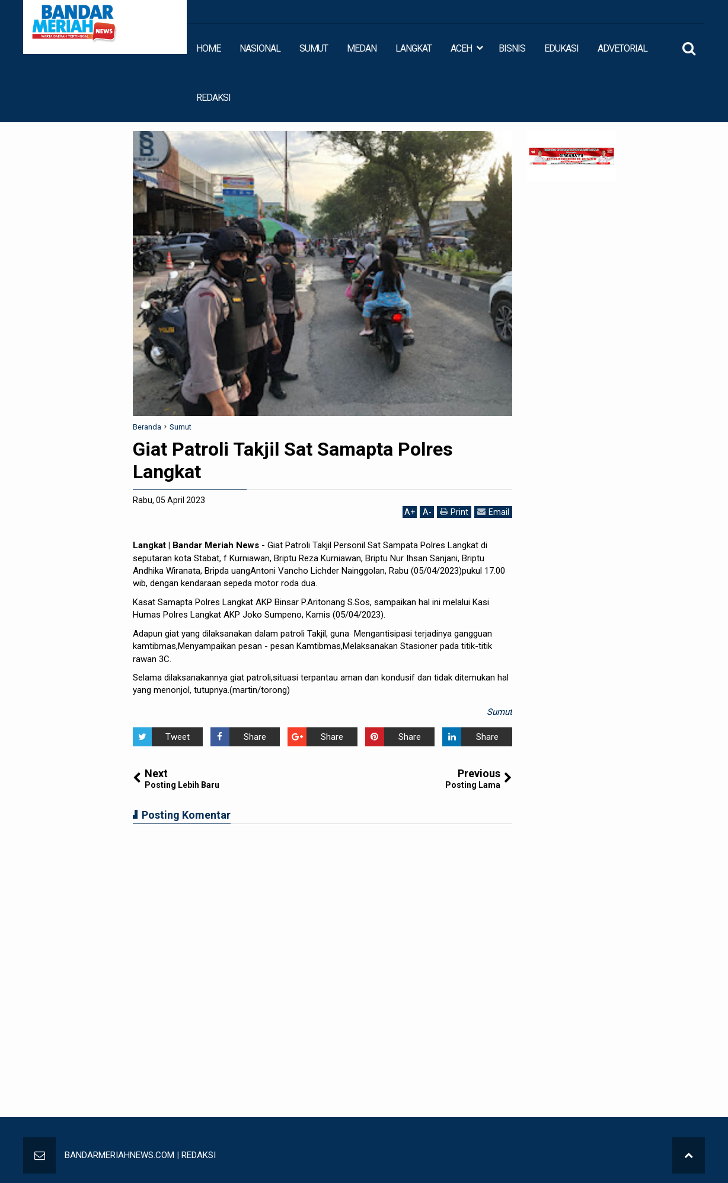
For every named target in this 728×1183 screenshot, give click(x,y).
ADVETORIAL (622, 48)
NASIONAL (260, 48)
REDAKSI (213, 97)
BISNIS (512, 48)
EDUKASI (561, 48)
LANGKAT (413, 48)
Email (493, 511)
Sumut (499, 712)
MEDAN (361, 48)
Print (454, 511)
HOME (208, 48)
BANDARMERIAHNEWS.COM (119, 1155)
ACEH (461, 48)
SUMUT (313, 48)
